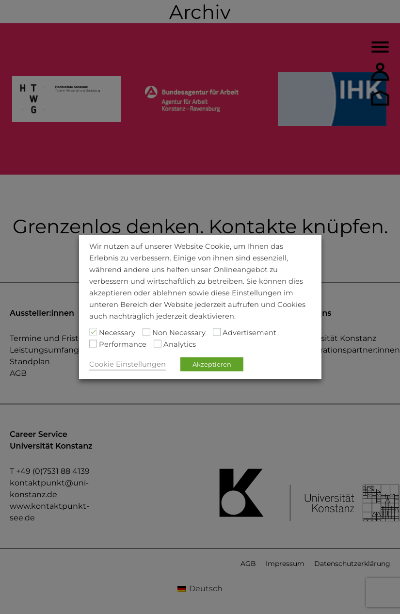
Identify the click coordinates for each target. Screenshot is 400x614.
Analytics (179, 344)
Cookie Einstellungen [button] (127, 364)
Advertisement (249, 332)
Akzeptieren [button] (211, 364)
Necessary (117, 332)
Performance (122, 344)
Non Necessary (179, 332)
